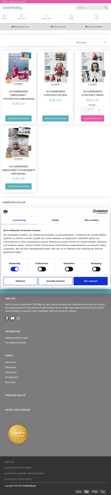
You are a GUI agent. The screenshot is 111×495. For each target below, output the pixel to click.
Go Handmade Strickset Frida (92, 93)
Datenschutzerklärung (18, 479)
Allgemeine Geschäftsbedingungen (24, 473)
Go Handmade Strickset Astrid (55, 93)
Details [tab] (55, 220)
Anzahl (91, 104)
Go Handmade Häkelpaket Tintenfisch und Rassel (18, 95)
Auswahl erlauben (55, 281)
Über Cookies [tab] (92, 220)
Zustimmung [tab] (19, 220)
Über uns (9, 462)
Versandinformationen (15, 342)
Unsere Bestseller (13, 202)
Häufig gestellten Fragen (16, 338)
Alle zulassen (91, 281)
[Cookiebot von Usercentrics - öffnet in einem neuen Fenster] (95, 212)
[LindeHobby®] (12, 7)
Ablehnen (20, 281)
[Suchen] (106, 8)
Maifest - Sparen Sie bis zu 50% (14, 2)
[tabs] (96, 17)
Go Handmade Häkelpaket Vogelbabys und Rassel (18, 170)
